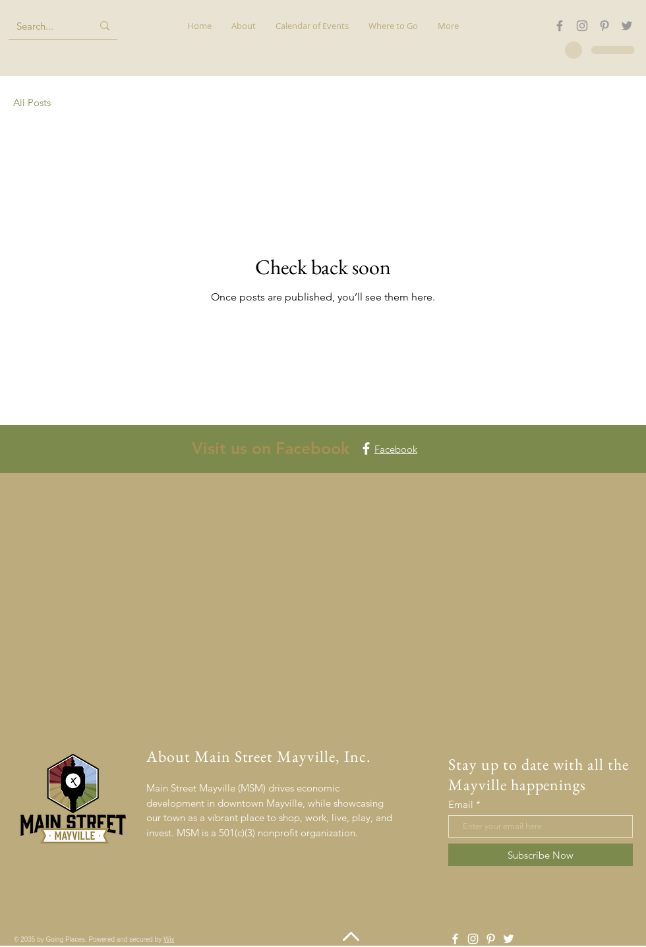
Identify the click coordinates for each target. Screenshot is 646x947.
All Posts (32, 102)
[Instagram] (582, 25)
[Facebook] (559, 25)
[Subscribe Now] (540, 855)
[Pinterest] (604, 25)
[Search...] (44, 26)
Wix (169, 939)
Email (460, 804)
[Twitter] (627, 25)
